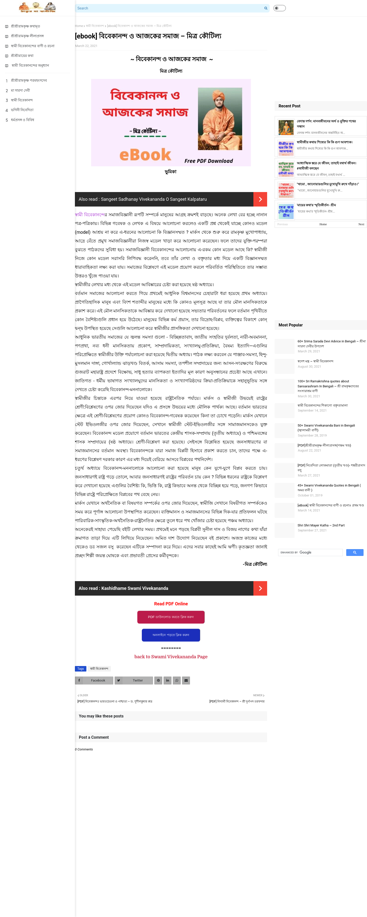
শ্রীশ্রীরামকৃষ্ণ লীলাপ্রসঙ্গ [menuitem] (24, 36)
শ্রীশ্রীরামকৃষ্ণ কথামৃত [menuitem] (22, 26)
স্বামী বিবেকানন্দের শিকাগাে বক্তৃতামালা (323, 405)
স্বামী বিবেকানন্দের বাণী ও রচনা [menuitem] (29, 46)
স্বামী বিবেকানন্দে (90, 214)
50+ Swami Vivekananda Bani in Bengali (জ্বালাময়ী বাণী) (326, 428)
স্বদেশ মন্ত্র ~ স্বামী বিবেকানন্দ (315, 361)
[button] (279, 8)
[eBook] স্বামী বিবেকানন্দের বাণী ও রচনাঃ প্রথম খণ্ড (331, 505)
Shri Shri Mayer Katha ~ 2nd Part (321, 525)
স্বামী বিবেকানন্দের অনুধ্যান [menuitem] (27, 65)
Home (79, 26)
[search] (310, 552)
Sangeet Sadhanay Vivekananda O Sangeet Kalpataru (154, 199)
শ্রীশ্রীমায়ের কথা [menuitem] (19, 56)
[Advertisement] (321, 59)
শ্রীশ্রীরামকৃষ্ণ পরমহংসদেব (26, 80)
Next (361, 224)
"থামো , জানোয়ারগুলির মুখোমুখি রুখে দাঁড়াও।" (328, 184)
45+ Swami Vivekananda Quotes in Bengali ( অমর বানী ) (329, 487)
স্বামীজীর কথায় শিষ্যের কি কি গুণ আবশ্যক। (325, 142)
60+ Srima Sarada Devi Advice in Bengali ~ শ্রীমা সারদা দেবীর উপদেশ (332, 343)
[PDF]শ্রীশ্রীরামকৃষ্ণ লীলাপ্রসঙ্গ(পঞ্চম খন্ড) (324, 445)
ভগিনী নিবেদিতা (19, 110)
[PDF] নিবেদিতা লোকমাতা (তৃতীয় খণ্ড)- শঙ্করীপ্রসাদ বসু (331, 467)
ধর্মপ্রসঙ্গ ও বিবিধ (19, 120)
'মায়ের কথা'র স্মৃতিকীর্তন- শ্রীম (316, 205)
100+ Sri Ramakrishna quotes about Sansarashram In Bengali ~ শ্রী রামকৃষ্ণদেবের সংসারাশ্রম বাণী (328, 386)
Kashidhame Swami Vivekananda (134, 588)
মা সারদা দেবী (17, 90)
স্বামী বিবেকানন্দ (19, 100)
